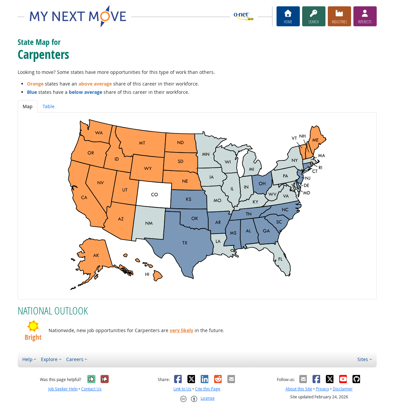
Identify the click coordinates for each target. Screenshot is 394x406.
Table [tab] (49, 106)
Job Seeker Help (63, 389)
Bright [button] (33, 337)
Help (27, 359)
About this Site (299, 389)
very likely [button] (181, 330)
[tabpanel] (197, 206)
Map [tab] (28, 106)
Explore (49, 359)
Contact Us (91, 389)
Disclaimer (343, 389)
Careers (75, 359)
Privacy (322, 389)
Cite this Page (207, 389)
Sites (362, 359)
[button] (33, 326)
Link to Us (182, 389)
